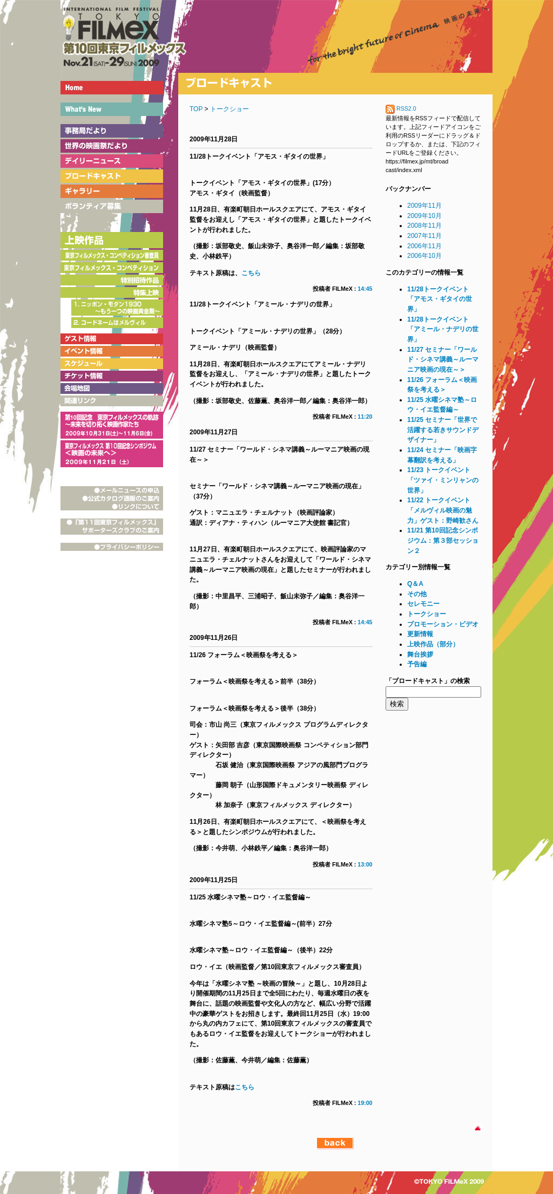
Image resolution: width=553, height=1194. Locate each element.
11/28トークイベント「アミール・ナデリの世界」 (442, 329)
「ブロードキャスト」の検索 (428, 681)
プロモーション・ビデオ (442, 624)
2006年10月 (424, 256)
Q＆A (415, 584)
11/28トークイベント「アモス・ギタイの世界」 (439, 299)
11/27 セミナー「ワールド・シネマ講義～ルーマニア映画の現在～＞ (442, 359)
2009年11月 (424, 205)
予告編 (417, 664)
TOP (196, 109)
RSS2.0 (401, 108)
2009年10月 (424, 216)
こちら (251, 273)
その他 (417, 594)
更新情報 (420, 634)
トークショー (229, 109)
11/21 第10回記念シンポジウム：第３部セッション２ (442, 540)
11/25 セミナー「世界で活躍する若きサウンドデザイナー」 (442, 430)
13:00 (365, 864)
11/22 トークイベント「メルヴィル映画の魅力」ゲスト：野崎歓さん (442, 510)
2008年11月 (424, 225)
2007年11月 (424, 236)
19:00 (365, 1103)
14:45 (365, 288)
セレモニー (423, 604)
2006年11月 (424, 246)
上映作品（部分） (433, 644)
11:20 (365, 416)
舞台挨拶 (420, 654)
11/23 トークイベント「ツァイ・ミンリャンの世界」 (442, 480)
